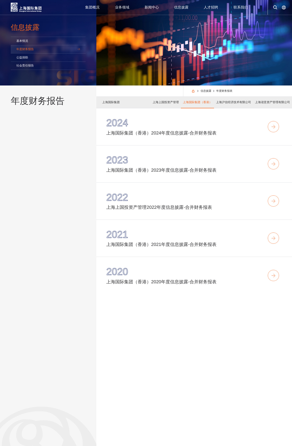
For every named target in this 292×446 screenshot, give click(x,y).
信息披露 (206, 90)
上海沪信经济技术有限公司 (233, 102)
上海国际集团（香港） (197, 102)
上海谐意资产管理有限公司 (272, 102)
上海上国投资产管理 (166, 102)
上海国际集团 (111, 102)
